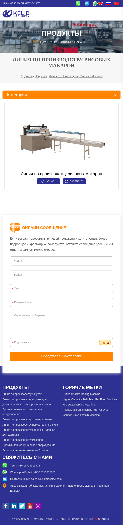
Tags (62, 519)
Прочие (43, 450)
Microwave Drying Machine (79, 404)
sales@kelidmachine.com (46, 478)
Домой (28, 76)
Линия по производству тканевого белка (27, 419)
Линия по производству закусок (22, 394)
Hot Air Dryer (101, 409)
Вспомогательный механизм (20, 450)
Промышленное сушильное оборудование (28, 445)
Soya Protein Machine (86, 414)
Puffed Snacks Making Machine (81, 394)
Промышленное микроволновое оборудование (22, 412)
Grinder (67, 414)
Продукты (41, 76)
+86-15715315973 (29, 465)
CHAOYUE (102, 519)
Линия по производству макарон (22, 439)
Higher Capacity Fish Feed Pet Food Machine (90, 399)
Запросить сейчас (74, 182)
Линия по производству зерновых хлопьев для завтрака (28, 432)
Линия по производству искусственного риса (30, 424)
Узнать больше (49, 182)
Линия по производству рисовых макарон (76, 76)
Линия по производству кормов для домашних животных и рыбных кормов (26, 402)
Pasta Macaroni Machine (77, 409)
